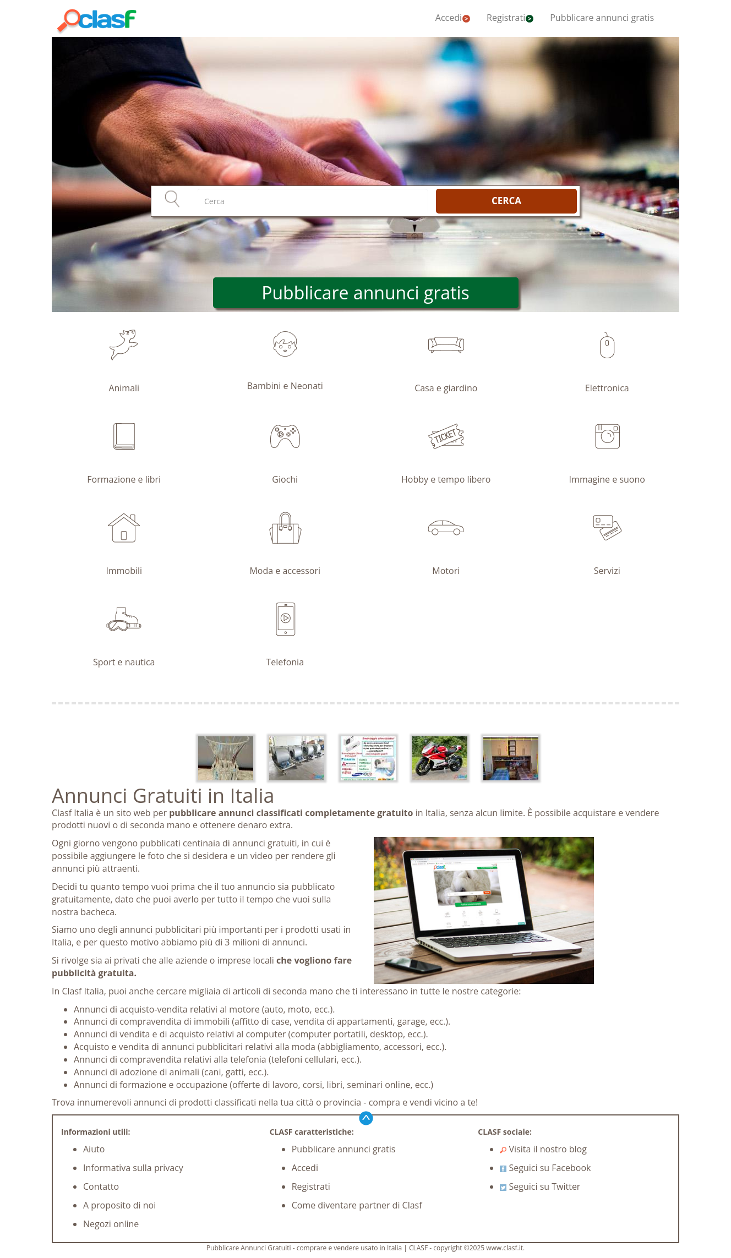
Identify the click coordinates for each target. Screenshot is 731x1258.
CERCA (506, 200)
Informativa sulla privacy (133, 1168)
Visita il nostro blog (543, 1149)
